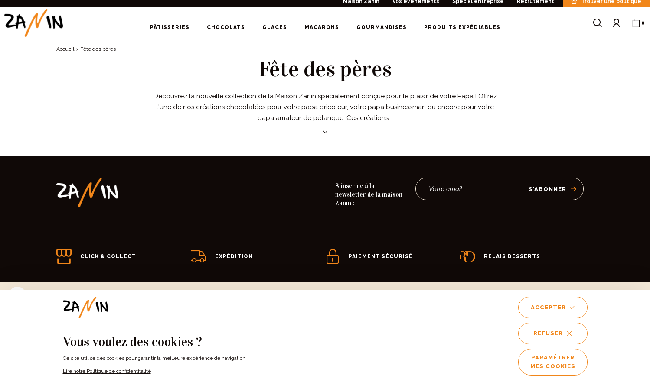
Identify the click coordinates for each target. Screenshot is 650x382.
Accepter (553, 307)
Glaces (274, 31)
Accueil (65, 49)
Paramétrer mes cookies (552, 361)
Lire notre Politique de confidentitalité (107, 371)
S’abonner (553, 189)
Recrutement (535, 5)
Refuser (552, 333)
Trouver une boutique (606, 5)
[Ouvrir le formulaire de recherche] (597, 27)
